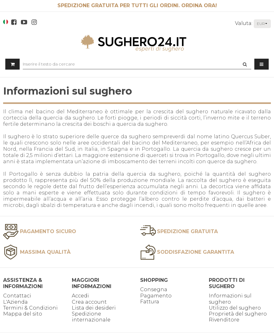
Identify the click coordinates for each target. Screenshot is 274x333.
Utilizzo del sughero (235, 308)
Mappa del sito (22, 314)
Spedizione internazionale (91, 317)
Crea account (89, 302)
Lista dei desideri (94, 308)
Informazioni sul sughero (230, 299)
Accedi (80, 296)
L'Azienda (15, 302)
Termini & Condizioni (30, 308)
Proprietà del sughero (238, 314)
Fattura (149, 302)
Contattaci (17, 296)
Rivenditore (224, 320)
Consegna (153, 289)
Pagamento (156, 296)
